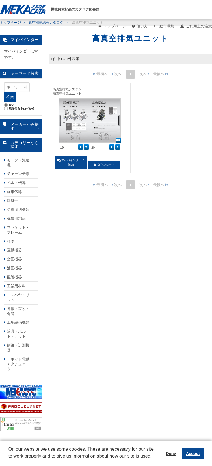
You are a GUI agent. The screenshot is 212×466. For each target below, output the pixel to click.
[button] (9, 460)
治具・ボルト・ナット (16, 333)
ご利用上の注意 (199, 26)
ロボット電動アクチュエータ (18, 364)
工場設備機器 (18, 322)
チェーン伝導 (18, 174)
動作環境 (166, 26)
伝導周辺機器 (18, 209)
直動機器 (14, 250)
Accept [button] (193, 453)
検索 (10, 97)
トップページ (114, 26)
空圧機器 (14, 259)
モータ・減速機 (18, 162)
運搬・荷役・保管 (18, 311)
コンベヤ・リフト (18, 297)
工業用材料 (16, 286)
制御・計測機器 (18, 347)
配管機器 (14, 277)
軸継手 (12, 200)
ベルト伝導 (16, 182)
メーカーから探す (24, 126)
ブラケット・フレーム (18, 230)
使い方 (142, 26)
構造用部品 (16, 218)
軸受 (10, 241)
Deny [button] (171, 453)
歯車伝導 (14, 191)
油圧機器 (14, 268)
